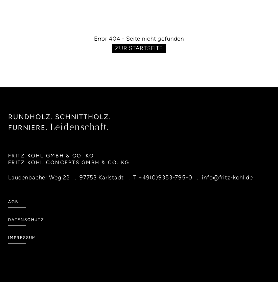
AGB (13, 201)
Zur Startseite (139, 48)
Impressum (22, 237)
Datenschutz (26, 219)
